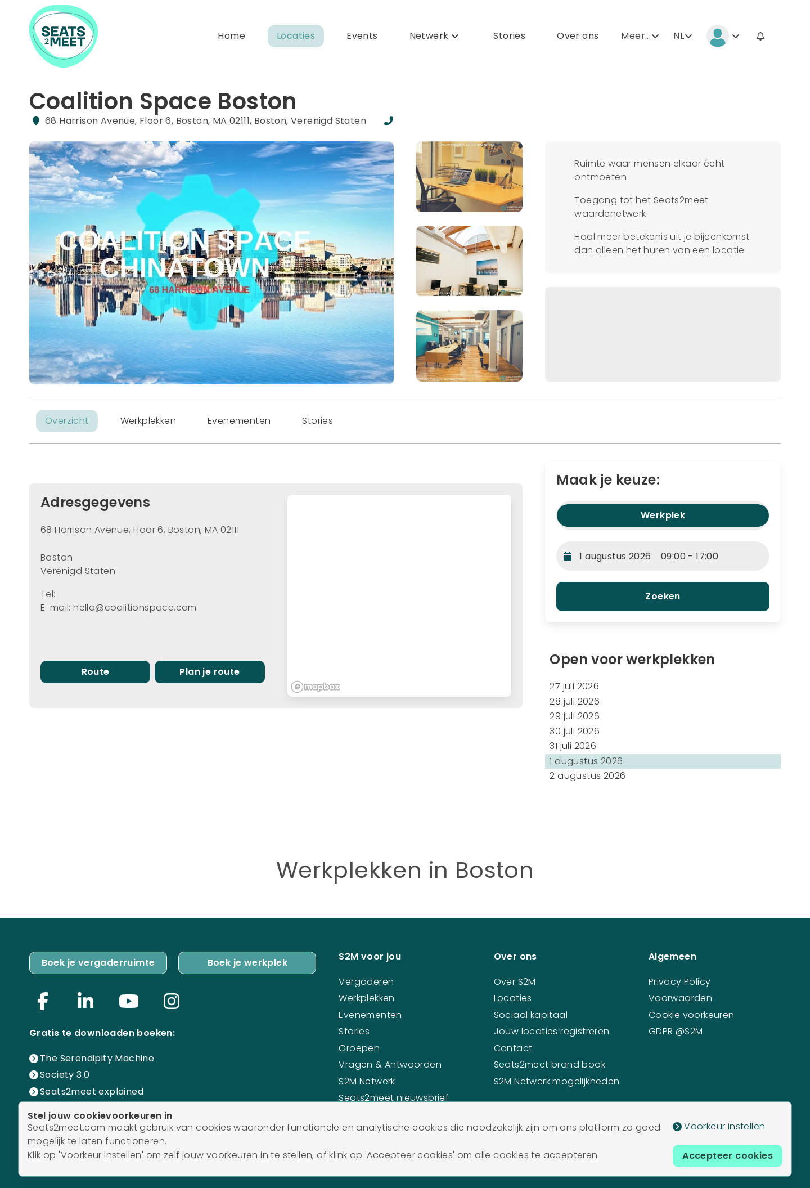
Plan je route (209, 671)
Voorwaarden (680, 998)
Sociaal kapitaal (531, 1014)
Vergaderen (366, 981)
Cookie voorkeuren (692, 1014)
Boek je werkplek (247, 962)
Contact (513, 1048)
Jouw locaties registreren (552, 1031)
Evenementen (239, 420)
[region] (399, 596)
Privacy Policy (680, 981)
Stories (509, 35)
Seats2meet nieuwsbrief (394, 1097)
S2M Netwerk (367, 1081)
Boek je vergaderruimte (98, 962)
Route (96, 671)
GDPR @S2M (676, 1031)
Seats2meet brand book (549, 1064)
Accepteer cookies (727, 1155)
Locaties (296, 35)
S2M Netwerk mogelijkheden (557, 1081)
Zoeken (662, 596)
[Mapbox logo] (315, 686)
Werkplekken (148, 420)
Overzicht (67, 420)
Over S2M (515, 981)
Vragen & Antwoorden (390, 1064)
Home (231, 35)
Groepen (359, 1048)
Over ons (577, 35)
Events (361, 35)
